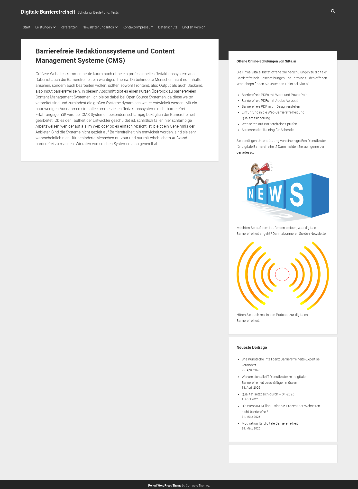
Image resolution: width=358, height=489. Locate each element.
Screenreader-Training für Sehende (268, 128)
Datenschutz (180, 27)
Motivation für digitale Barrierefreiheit (270, 422)
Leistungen (46, 27)
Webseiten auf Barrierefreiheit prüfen (269, 122)
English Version (208, 27)
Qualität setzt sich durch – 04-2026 (268, 393)
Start (26, 27)
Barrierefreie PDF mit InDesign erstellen (271, 105)
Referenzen (74, 27)
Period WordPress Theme (164, 484)
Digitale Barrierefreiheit (48, 12)
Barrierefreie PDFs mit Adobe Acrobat (270, 99)
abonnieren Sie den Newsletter (304, 232)
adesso (247, 151)
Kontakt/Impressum (147, 27)
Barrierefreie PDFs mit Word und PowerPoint (275, 93)
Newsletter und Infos (105, 27)
